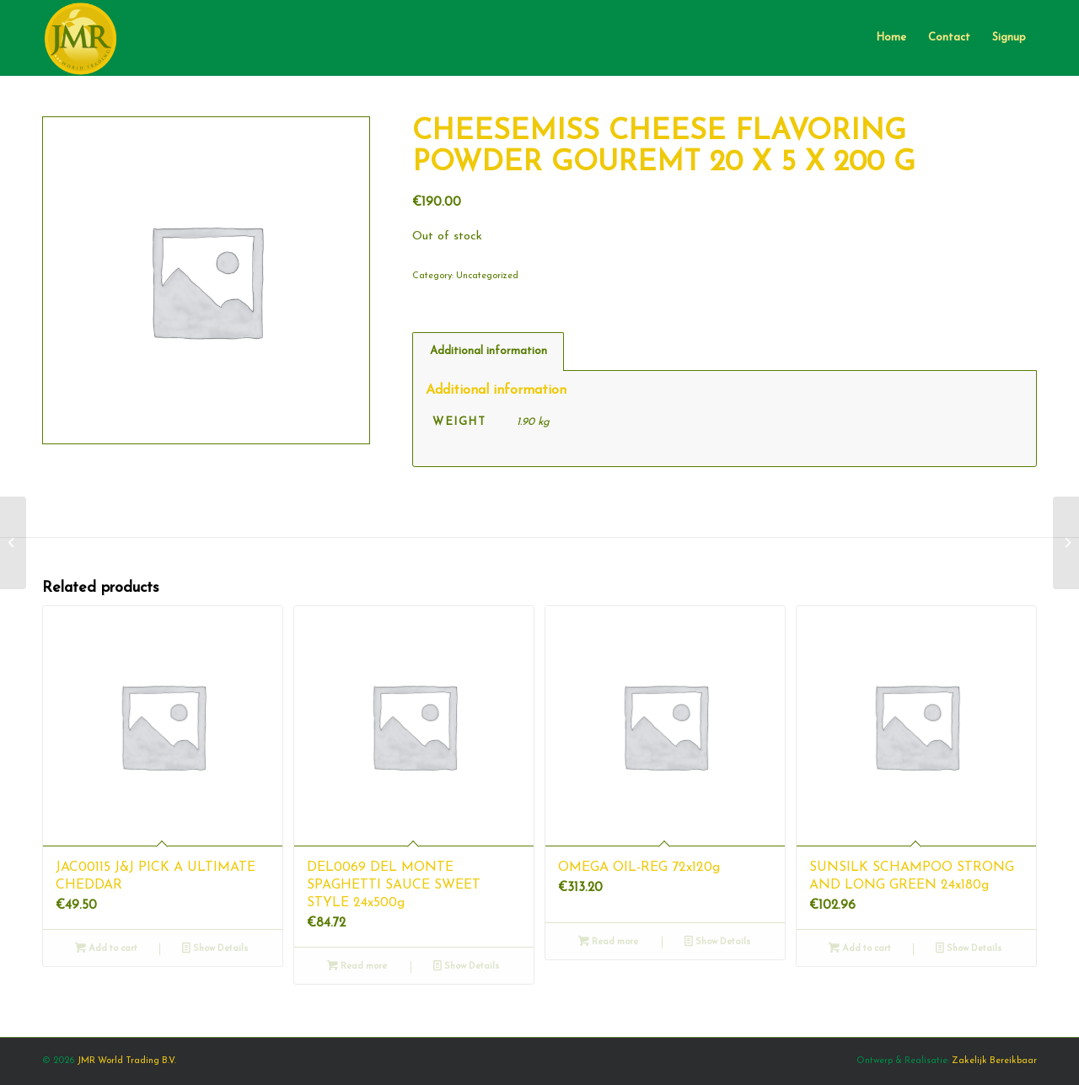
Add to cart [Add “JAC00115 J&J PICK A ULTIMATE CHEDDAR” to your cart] (106, 949)
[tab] (488, 351)
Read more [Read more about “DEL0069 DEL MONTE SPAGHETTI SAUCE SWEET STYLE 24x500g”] (357, 966)
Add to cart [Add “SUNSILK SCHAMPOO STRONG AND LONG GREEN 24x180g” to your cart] (860, 949)
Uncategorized (487, 276)
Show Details (215, 949)
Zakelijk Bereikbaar (994, 1061)
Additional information (488, 351)
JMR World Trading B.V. (126, 1061)
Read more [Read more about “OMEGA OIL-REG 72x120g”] (608, 942)
